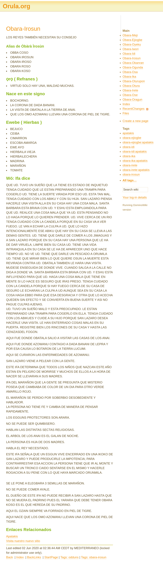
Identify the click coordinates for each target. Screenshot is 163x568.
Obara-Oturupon (134, 81)
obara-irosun (131, 174)
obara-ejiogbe (132, 137)
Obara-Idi (129, 53)
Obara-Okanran (133, 62)
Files (126, 113)
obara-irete (130, 165)
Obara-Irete (130, 90)
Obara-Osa (130, 72)
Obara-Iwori (130, 49)
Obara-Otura (131, 85)
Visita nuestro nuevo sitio (23, 541)
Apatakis (12, 536)
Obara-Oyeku (132, 44)
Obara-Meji (130, 35)
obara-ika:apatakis (135, 160)
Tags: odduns (69, 557)
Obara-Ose (130, 95)
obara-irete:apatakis (136, 170)
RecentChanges (133, 108)
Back (9, 557)
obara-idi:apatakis (135, 151)
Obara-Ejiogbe (132, 40)
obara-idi (128, 147)
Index (20, 557)
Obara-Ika (129, 76)
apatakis (128, 133)
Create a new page (135, 121)
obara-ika (129, 156)
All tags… (130, 180)
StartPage (51, 557)
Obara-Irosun (131, 58)
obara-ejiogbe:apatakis (138, 142)
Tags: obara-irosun (93, 557)
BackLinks (34, 557)
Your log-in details (135, 197)
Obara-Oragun (132, 99)
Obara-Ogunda (133, 67)
